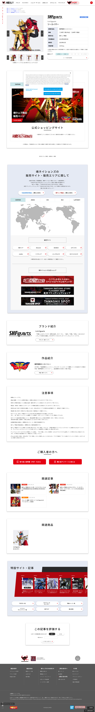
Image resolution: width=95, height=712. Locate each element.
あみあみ (56, 248)
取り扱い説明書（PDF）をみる (30, 462)
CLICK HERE (17, 120)
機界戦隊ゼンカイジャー (15, 12)
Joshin (21, 254)
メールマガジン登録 (44, 682)
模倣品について (43, 674)
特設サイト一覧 (29, 671)
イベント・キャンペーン (45, 676)
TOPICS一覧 (22, 603)
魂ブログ (46, 609)
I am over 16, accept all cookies (52, 93)
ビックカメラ (56, 254)
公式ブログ (28, 674)
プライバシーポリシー (77, 676)
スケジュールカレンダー (46, 603)
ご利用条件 (74, 679)
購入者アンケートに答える (66, 462)
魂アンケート (61, 671)
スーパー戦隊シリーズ (15, 11)
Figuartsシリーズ (14, 8)
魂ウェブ (8, 8)
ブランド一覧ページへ (44, 340)
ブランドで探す (13, 674)
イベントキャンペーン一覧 (22, 609)
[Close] (70, 73)
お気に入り (45, 2)
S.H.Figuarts (13, 9)
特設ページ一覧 (71, 603)
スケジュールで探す (14, 671)
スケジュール (53, 2)
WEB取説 (60, 674)
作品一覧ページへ (43, 372)
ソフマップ (38, 254)
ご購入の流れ (31, 193)
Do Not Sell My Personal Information (8, 703)
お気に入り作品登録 (44, 679)
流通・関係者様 (75, 682)
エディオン (74, 248)
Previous (8, 34)
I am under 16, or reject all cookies (53, 89)
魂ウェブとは (75, 671)
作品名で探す (13, 676)
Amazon (38, 248)
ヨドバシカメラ (74, 254)
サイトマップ (62, 2)
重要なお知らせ (43, 671)
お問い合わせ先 (61, 679)
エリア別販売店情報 (67, 57)
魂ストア (20, 248)
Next (42, 34)
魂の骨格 (71, 609)
